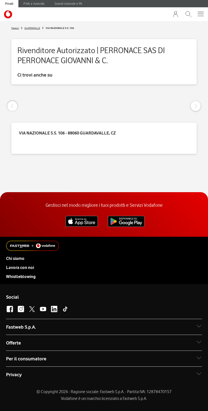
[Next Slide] (196, 106)
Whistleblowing (21, 276)
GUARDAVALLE (32, 27)
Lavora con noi (20, 267)
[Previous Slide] (12, 106)
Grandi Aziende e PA (68, 4)
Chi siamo (15, 258)
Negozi (15, 27)
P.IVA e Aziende (34, 4)
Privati (9, 4)
